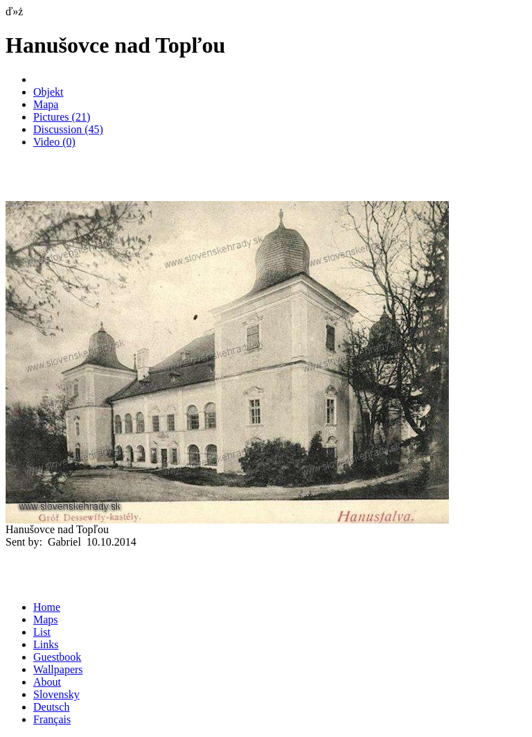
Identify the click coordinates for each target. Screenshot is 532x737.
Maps (45, 619)
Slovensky (56, 694)
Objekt (48, 92)
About (47, 682)
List (42, 632)
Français (52, 719)
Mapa (45, 104)
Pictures (61, 117)
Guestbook (57, 657)
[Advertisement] (168, 180)
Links (45, 644)
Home (46, 607)
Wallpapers (58, 669)
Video (54, 142)
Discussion (68, 129)
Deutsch (51, 707)
